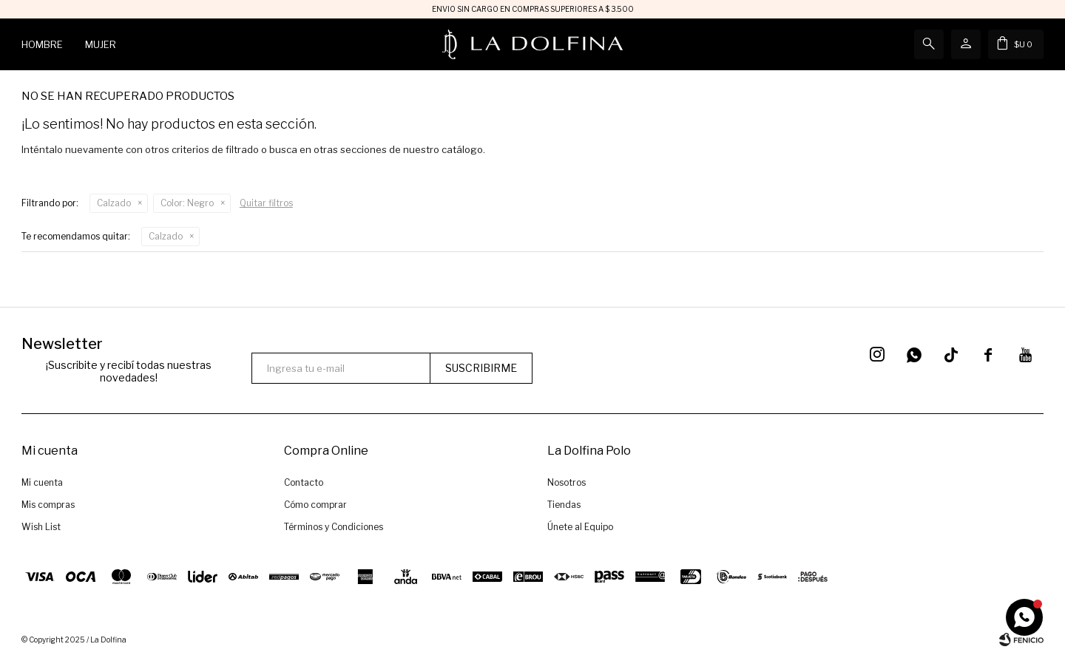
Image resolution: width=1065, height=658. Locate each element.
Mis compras (48, 504)
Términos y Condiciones (333, 526)
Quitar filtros (266, 202)
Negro (187, 202)
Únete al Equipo (580, 526)
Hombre (42, 44)
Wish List (41, 526)
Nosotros (566, 482)
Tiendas (564, 504)
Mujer (100, 44)
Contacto (303, 482)
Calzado (114, 202)
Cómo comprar (315, 504)
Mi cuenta (42, 482)
